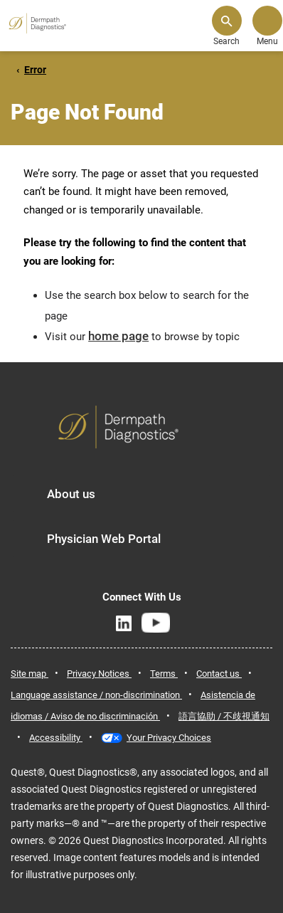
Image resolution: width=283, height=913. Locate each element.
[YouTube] (155, 623)
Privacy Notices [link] (99, 673)
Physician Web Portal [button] (104, 539)
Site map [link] (29, 673)
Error (35, 69)
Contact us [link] (219, 673)
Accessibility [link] (55, 737)
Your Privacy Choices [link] (169, 737)
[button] (227, 26)
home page (118, 336)
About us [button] (71, 494)
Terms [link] (164, 673)
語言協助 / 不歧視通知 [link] (223, 716)
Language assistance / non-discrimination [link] (96, 695)
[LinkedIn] (123, 623)
